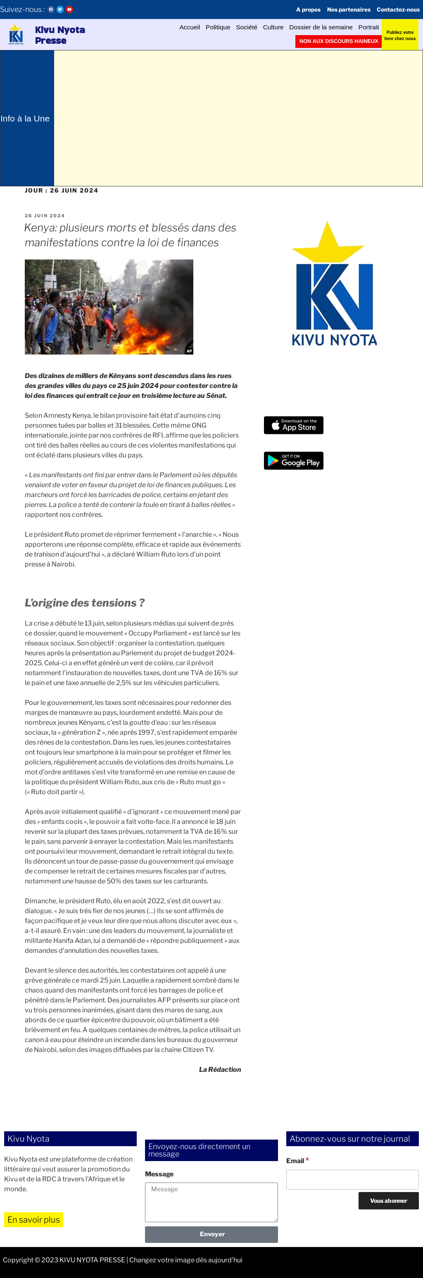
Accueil (143, 27)
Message (159, 1174)
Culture (247, 27)
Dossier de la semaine (306, 27)
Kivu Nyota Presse (62, 35)
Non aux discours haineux (345, 41)
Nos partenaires (337, 9)
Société (215, 27)
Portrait (365, 27)
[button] (15, 34)
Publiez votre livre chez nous (400, 34)
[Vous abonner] (389, 1200)
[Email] (352, 1180)
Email (297, 1160)
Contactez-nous (394, 9)
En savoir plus (33, 1220)
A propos (291, 9)
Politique (179, 27)
